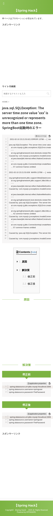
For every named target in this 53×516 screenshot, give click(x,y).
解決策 (24, 270)
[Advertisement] (26, 55)
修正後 (29, 283)
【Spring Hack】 (26, 10)
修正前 (29, 276)
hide (34, 252)
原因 (23, 261)
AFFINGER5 (31, 512)
